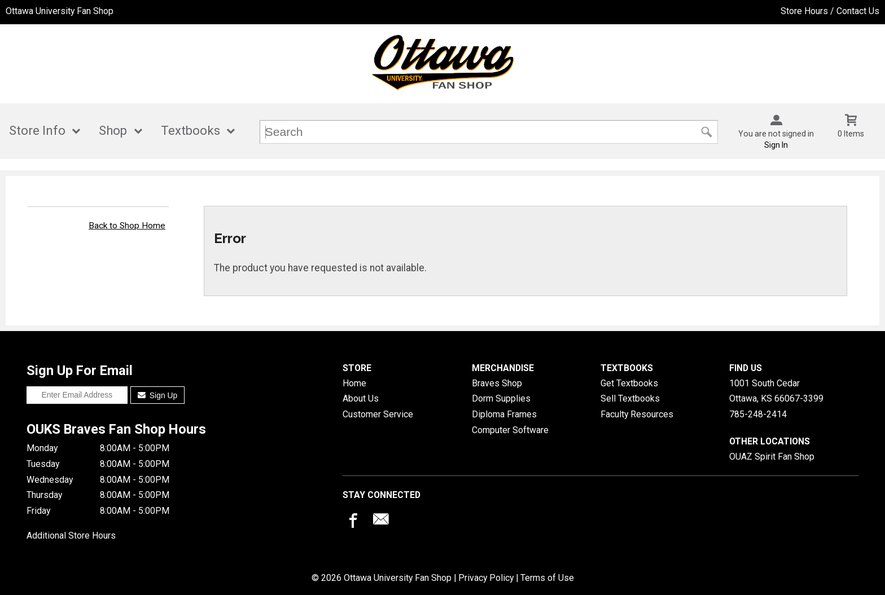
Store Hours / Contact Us (830, 11)
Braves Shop (497, 383)
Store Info (37, 131)
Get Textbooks (629, 383)
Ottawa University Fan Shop (59, 11)
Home (354, 383)
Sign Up (158, 395)
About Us (361, 398)
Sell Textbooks (630, 398)
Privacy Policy (486, 577)
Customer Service (378, 414)
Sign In (776, 144)
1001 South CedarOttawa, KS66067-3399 (776, 391)
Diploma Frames (504, 414)
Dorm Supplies (501, 398)
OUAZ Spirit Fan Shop (771, 456)
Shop (113, 131)
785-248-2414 (758, 414)
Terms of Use (547, 577)
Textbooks (190, 131)
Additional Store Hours (71, 535)
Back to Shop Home (127, 226)
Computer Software (510, 430)
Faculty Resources (637, 414)
